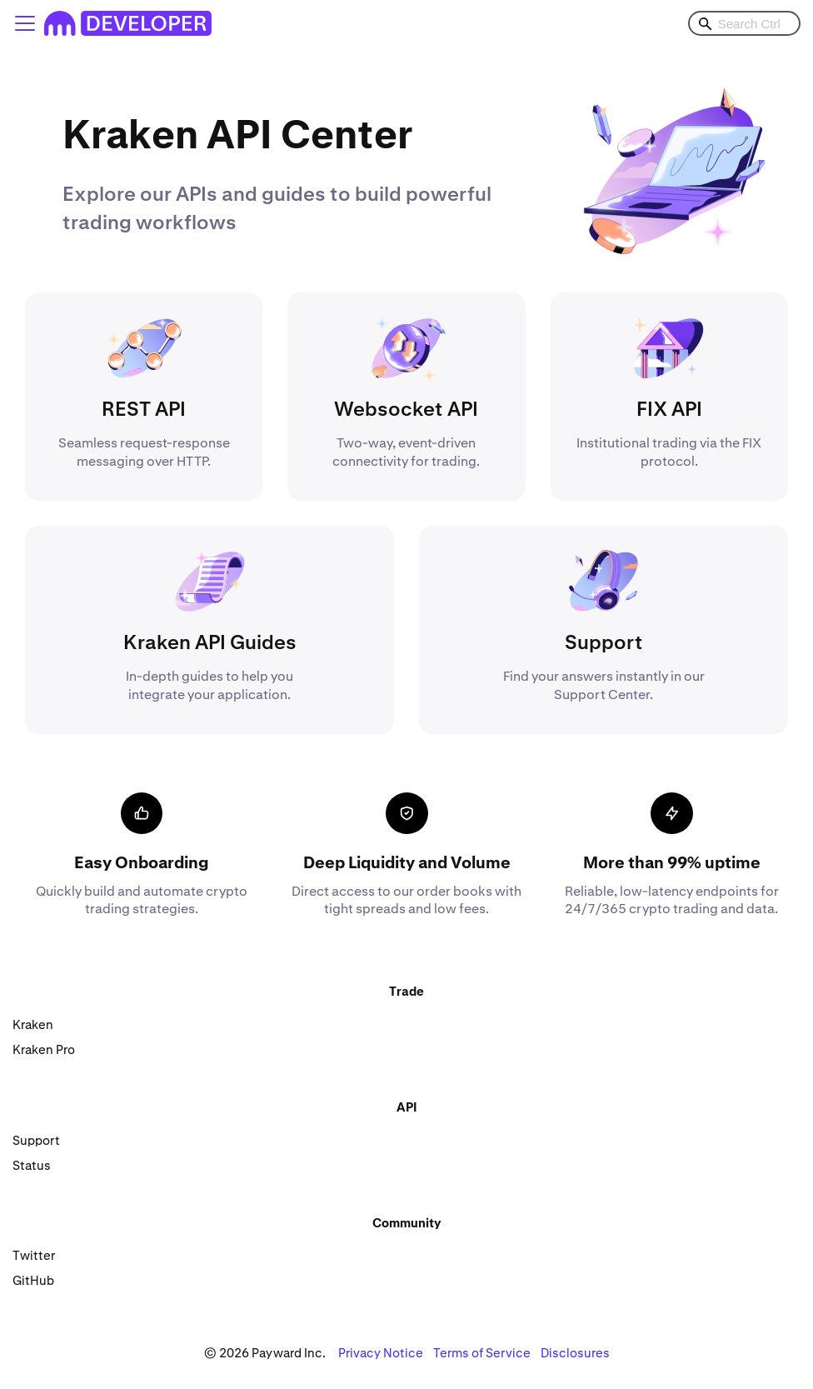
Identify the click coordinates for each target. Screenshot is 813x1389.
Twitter (33, 1255)
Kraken (32, 1024)
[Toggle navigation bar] (24, 23)
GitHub (33, 1280)
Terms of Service (482, 1353)
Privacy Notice (380, 1353)
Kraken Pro (43, 1049)
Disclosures (575, 1353)
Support (36, 1140)
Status (31, 1165)
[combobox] (744, 23)
